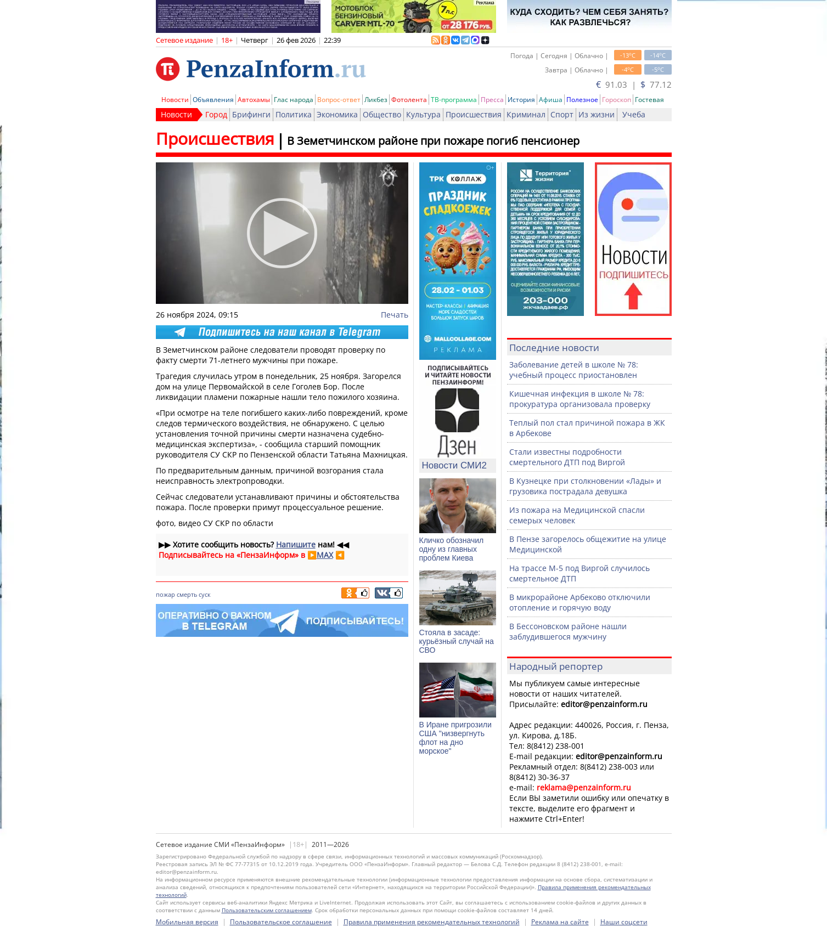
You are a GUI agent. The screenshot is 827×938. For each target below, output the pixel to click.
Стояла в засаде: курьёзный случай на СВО (456, 641)
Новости (175, 99)
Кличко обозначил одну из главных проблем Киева (451, 549)
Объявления (213, 99)
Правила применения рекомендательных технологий (432, 921)
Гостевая (649, 99)
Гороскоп (616, 99)
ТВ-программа (454, 99)
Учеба (633, 114)
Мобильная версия (187, 921)
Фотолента (409, 99)
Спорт (561, 114)
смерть (187, 594)
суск (205, 594)
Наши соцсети (624, 921)
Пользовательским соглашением (267, 910)
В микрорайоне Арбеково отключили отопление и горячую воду (579, 602)
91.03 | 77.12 (634, 84)
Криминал (526, 114)
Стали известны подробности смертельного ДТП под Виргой (567, 457)
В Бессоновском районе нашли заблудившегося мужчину (568, 631)
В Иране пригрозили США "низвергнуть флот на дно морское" (455, 737)
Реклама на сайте (560, 921)
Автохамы (254, 99)
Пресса (492, 99)
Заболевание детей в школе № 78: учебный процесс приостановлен (573, 369)
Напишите (296, 544)
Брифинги (251, 114)
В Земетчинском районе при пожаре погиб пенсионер (433, 140)
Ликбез (375, 99)
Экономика (337, 114)
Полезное (582, 99)
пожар (165, 594)
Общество (382, 114)
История (521, 99)
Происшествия (474, 114)
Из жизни (596, 114)
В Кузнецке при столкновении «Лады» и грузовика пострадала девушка (585, 486)
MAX (325, 555)
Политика (293, 114)
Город (216, 114)
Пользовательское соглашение (281, 921)
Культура (423, 114)
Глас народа (293, 99)
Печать (394, 314)
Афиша (550, 99)
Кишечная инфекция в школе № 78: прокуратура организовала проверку (579, 398)
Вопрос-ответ (339, 99)
